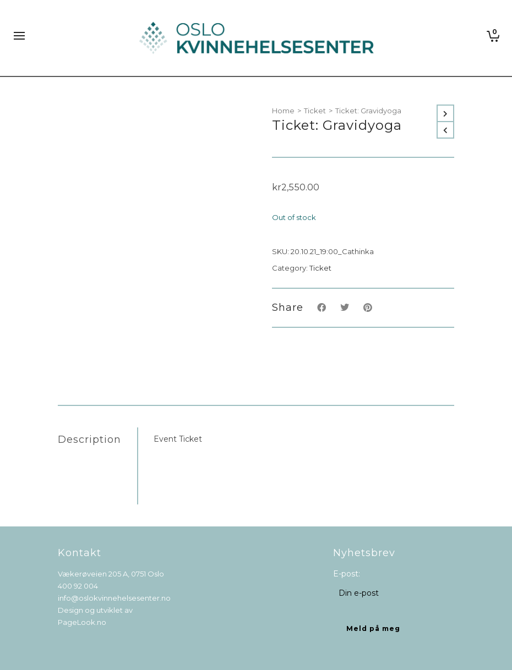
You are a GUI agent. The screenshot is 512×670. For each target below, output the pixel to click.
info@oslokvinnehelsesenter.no (114, 598)
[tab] (97, 439)
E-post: (346, 574)
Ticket (315, 110)
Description (89, 439)
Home (283, 110)
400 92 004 (78, 585)
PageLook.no (82, 622)
